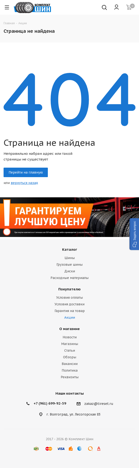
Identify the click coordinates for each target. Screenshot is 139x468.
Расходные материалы (69, 278)
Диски (69, 271)
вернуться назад (24, 183)
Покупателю (69, 289)
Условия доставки (69, 304)
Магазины (69, 344)
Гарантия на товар (70, 311)
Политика (70, 370)
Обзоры (69, 357)
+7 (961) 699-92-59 (50, 403)
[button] (134, 234)
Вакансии (70, 364)
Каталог (69, 249)
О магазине (69, 328)
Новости (70, 337)
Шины (70, 258)
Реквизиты (70, 377)
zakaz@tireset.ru (98, 404)
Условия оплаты (69, 297)
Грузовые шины (69, 264)
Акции (69, 317)
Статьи (69, 350)
